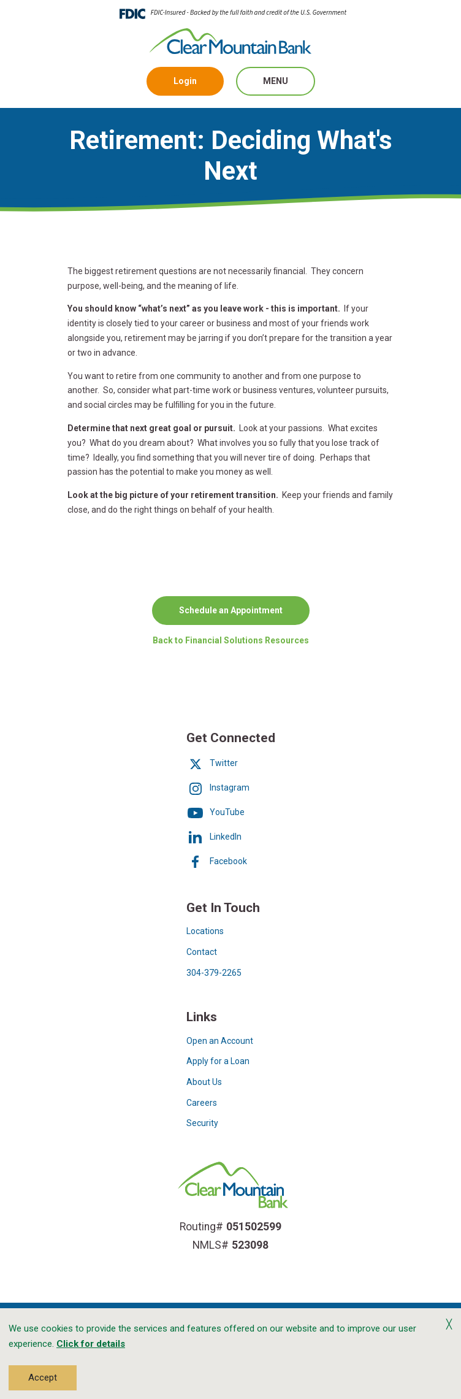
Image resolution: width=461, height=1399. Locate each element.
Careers (201, 1103)
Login (185, 81)
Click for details (90, 1343)
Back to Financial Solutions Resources (231, 639)
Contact (201, 952)
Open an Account (219, 1041)
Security (202, 1123)
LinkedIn (214, 836)
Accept (42, 1377)
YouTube (215, 812)
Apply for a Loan (218, 1061)
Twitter (212, 763)
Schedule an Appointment (231, 609)
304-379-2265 (214, 973)
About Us (204, 1082)
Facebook (216, 861)
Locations (205, 931)
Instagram (218, 787)
